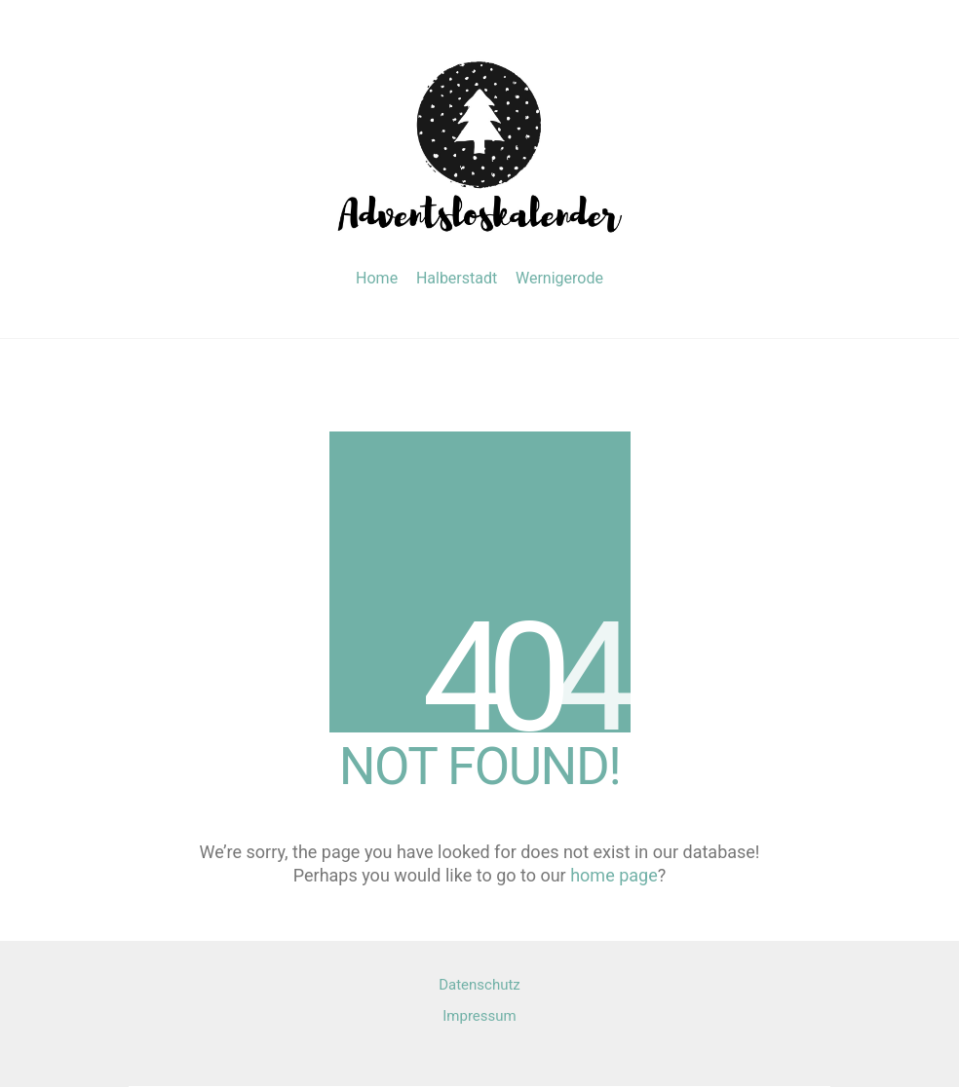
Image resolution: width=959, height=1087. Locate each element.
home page (614, 875)
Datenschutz (479, 984)
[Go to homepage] (479, 144)
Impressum (479, 1016)
